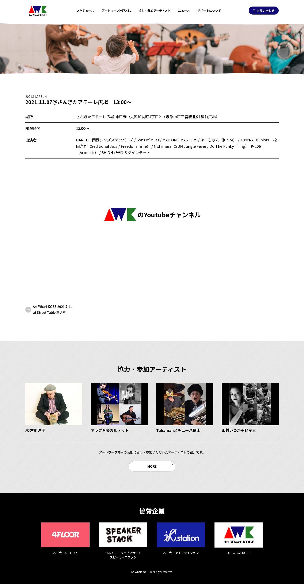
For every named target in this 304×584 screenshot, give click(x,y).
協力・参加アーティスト (154, 10)
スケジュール (85, 10)
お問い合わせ (263, 10)
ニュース (184, 10)
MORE (152, 466)
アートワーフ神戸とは (116, 10)
